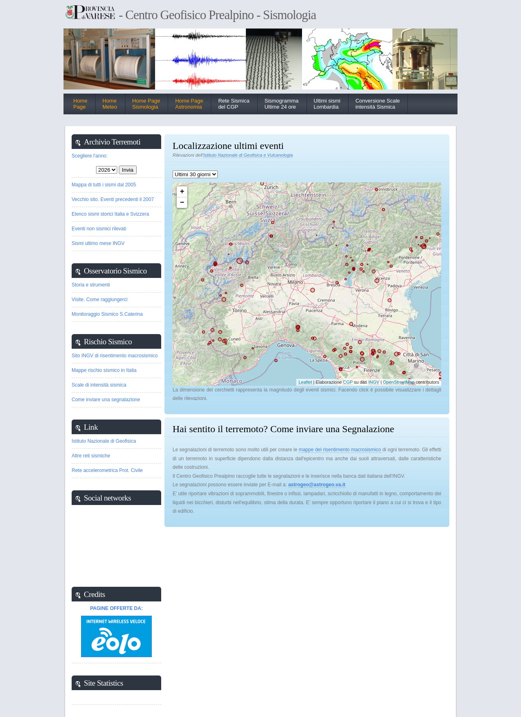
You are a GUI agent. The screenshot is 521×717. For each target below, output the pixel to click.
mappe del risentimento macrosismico (340, 449)
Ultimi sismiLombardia (327, 104)
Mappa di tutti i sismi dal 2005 (104, 185)
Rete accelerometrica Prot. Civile (107, 470)
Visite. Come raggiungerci (99, 299)
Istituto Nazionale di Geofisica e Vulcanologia (248, 155)
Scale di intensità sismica (99, 385)
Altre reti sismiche (91, 456)
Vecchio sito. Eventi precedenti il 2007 (113, 199)
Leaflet (305, 382)
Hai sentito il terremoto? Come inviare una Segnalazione (283, 429)
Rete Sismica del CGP (234, 104)
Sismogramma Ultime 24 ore (282, 104)
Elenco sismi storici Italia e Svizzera (110, 214)
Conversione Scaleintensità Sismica (377, 104)
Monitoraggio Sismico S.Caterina (107, 314)
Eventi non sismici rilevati (99, 229)
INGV (373, 382)
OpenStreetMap (399, 382)
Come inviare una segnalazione (106, 399)
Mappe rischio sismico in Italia (104, 370)
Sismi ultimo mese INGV (98, 243)
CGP (348, 382)
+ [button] (182, 192)
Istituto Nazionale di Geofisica (104, 441)
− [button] (182, 203)
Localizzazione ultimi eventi (228, 145)
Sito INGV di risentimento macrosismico (115, 355)
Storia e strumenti (91, 285)
